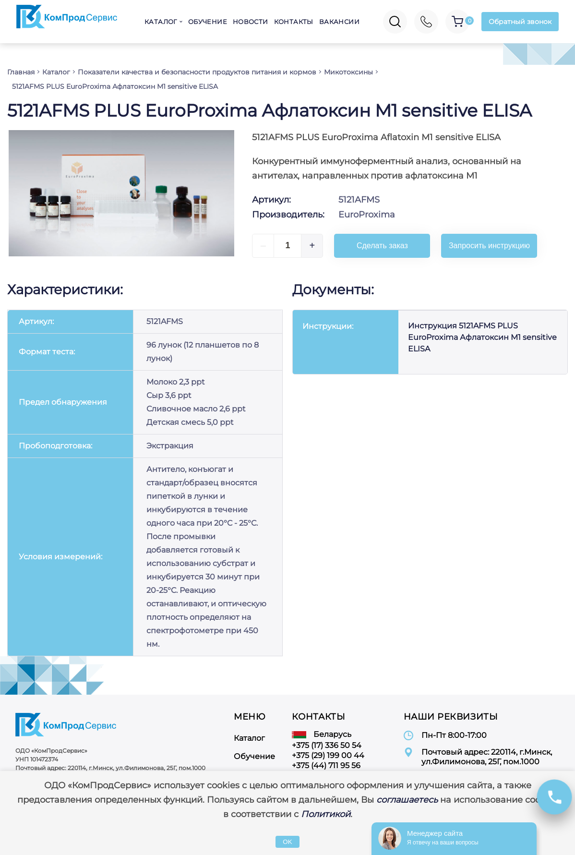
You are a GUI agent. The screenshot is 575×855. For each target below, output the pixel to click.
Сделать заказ (382, 245)
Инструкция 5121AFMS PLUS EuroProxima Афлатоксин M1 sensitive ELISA (482, 337)
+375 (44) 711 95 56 (326, 765)
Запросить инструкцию (489, 245)
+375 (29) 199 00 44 (328, 755)
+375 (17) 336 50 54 (326, 745)
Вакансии (339, 21)
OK (287, 841)
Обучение (207, 21)
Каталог (160, 21)
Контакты (293, 21)
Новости (250, 21)
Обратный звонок (520, 21)
